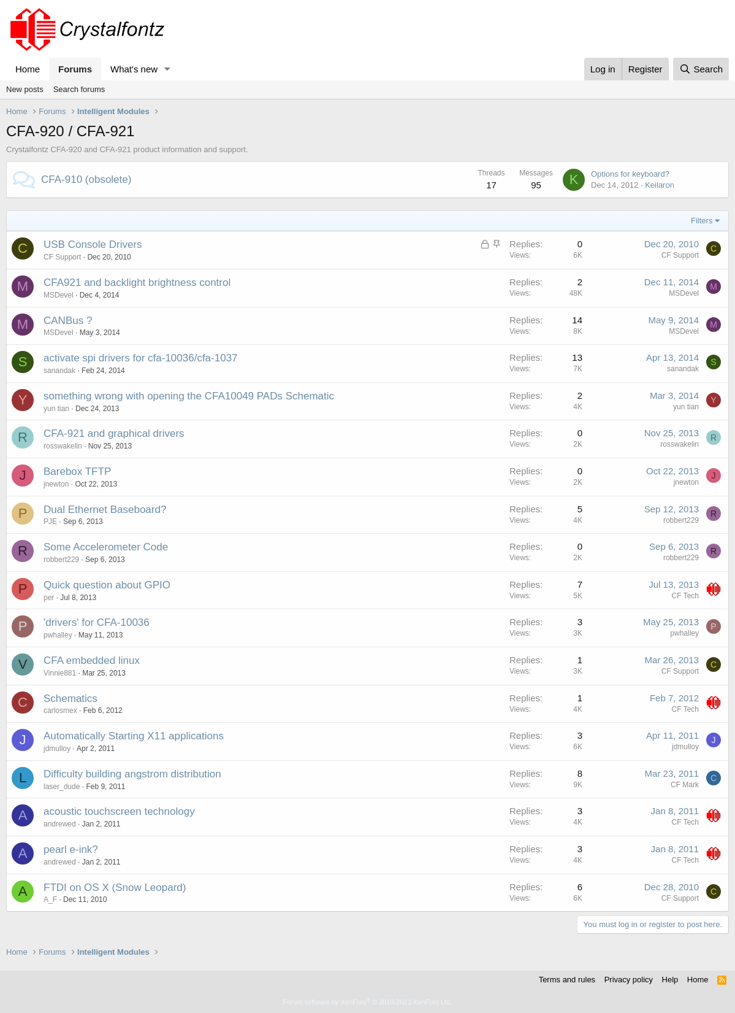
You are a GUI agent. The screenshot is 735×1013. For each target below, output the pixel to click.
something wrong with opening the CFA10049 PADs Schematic (189, 396)
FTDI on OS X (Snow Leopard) (115, 887)
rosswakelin (63, 446)
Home (27, 69)
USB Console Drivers (93, 244)
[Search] (701, 69)
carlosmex (60, 710)
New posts (25, 89)
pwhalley (58, 635)
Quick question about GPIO (107, 585)
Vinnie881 (60, 673)
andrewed (60, 824)
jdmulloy (57, 748)
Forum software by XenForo (367, 1002)
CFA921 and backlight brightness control (137, 282)
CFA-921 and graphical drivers (114, 433)
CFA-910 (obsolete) (86, 179)
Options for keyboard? (630, 174)
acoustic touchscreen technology (119, 811)
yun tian (56, 408)
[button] (167, 69)
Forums (75, 69)
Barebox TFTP (77, 471)
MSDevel (59, 295)
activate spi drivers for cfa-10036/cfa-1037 (141, 358)
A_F (50, 899)
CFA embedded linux (92, 660)
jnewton (56, 484)
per (49, 597)
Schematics (70, 698)
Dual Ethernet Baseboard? (105, 509)
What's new (134, 69)
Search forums (79, 89)
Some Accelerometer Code (106, 547)
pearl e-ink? (71, 849)
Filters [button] (701, 220)
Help (670, 979)
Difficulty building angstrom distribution (132, 774)
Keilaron (659, 185)
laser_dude (62, 786)
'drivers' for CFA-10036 (97, 622)
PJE (50, 521)
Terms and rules (567, 979)
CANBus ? (68, 320)
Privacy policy (628, 979)
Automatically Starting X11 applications (134, 736)
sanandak (59, 370)
